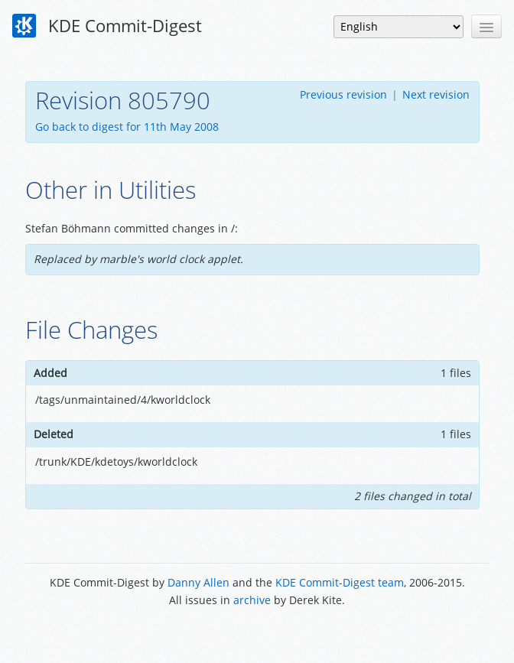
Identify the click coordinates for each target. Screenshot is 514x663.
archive (252, 600)
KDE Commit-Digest (107, 26)
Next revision (436, 94)
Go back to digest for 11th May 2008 (127, 126)
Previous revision (343, 94)
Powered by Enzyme (257, 634)
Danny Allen (198, 582)
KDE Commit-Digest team (339, 582)
